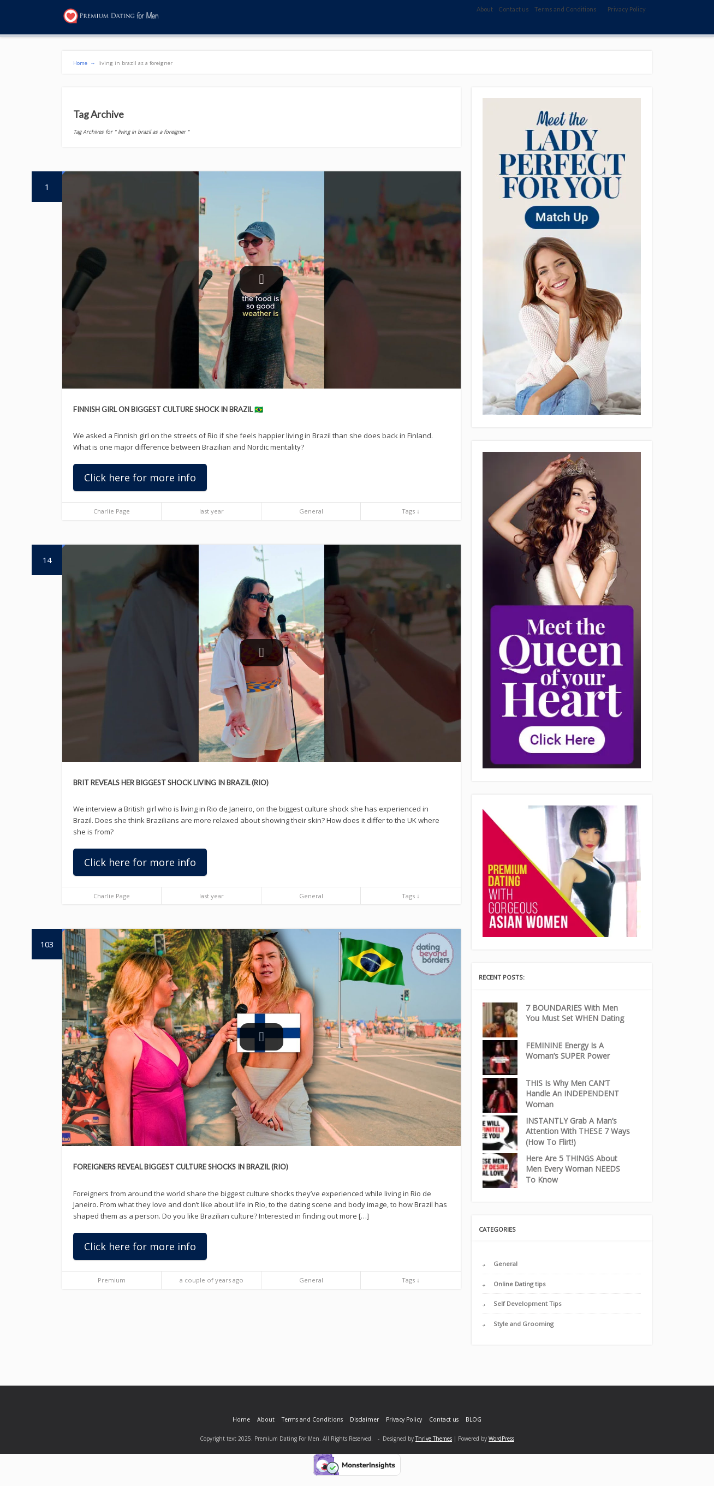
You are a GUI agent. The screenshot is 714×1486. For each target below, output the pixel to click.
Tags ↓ (411, 511)
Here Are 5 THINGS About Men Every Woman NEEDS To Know (573, 1169)
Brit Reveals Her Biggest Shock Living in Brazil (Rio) (171, 782)
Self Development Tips (527, 1303)
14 (52, 555)
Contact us (513, 9)
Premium (112, 1280)
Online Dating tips (519, 1284)
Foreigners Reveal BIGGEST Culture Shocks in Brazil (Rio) (180, 1166)
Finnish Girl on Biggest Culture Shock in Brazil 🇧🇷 (168, 409)
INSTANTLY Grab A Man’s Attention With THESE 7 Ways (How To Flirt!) (578, 1131)
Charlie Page (111, 511)
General (311, 511)
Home (241, 1419)
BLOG (473, 1419)
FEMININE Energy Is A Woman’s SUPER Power (568, 1050)
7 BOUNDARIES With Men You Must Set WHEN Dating (575, 1013)
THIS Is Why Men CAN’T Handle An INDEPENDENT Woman (572, 1093)
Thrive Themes (433, 1438)
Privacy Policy (627, 9)
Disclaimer (364, 1419)
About (485, 9)
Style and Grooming (523, 1324)
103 (51, 939)
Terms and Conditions (565, 9)
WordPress (501, 1438)
